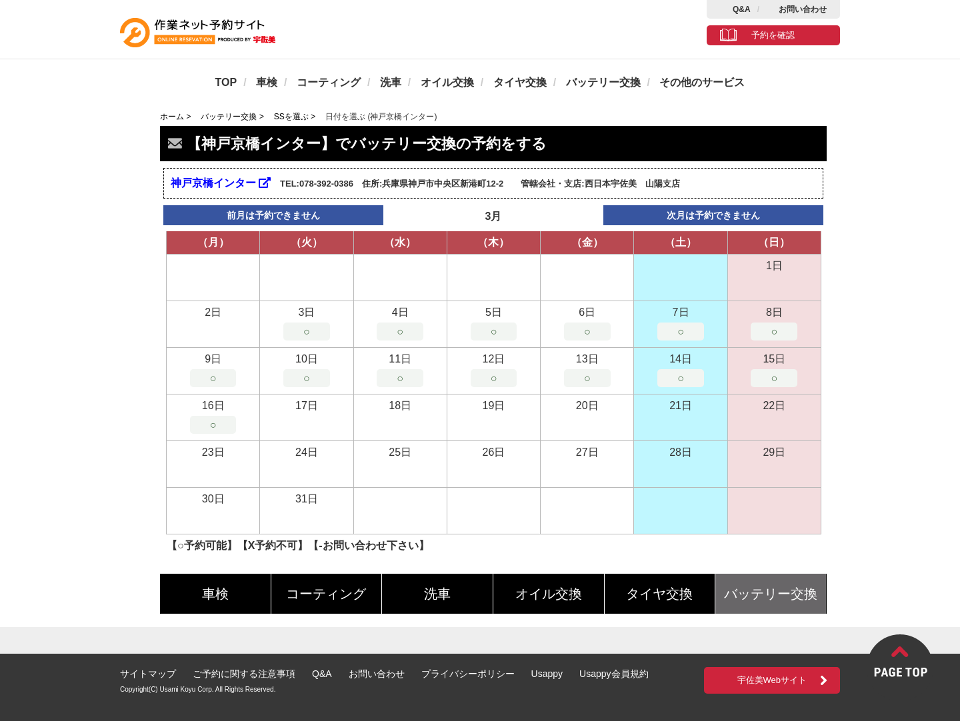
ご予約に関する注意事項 (244, 673)
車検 (266, 82)
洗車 (390, 82)
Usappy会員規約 (613, 673)
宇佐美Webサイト (772, 680)
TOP (226, 82)
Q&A (742, 9)
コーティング (329, 82)
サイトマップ (148, 673)
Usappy (547, 673)
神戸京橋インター (221, 183)
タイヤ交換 (520, 82)
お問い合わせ (803, 9)
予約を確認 (773, 35)
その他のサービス (702, 82)
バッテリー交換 (603, 82)
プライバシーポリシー (468, 673)
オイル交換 (447, 82)
